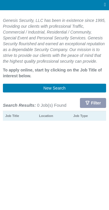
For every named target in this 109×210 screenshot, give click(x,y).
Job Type (80, 116)
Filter (96, 103)
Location (46, 116)
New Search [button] (54, 88)
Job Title (12, 116)
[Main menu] (105, 4)
